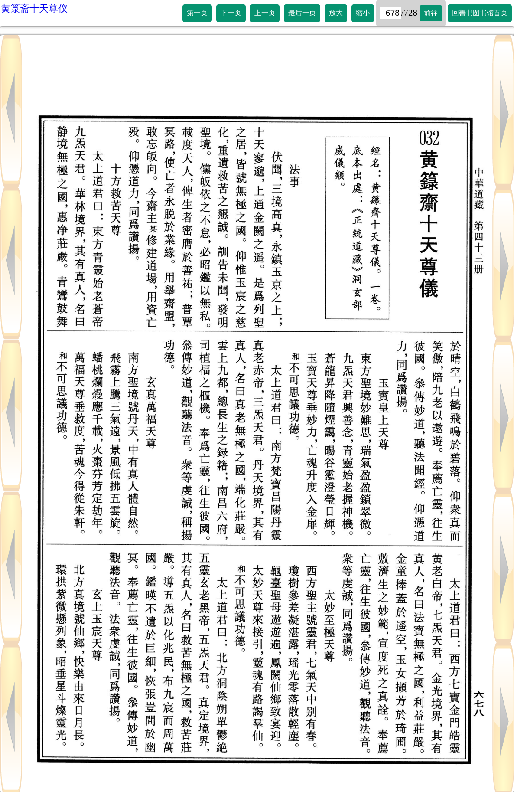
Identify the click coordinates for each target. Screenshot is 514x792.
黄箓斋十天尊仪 (34, 8)
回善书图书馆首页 (479, 12)
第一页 (197, 12)
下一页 (231, 12)
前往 (431, 13)
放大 (336, 12)
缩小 (363, 12)
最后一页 (302, 12)
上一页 (264, 12)
